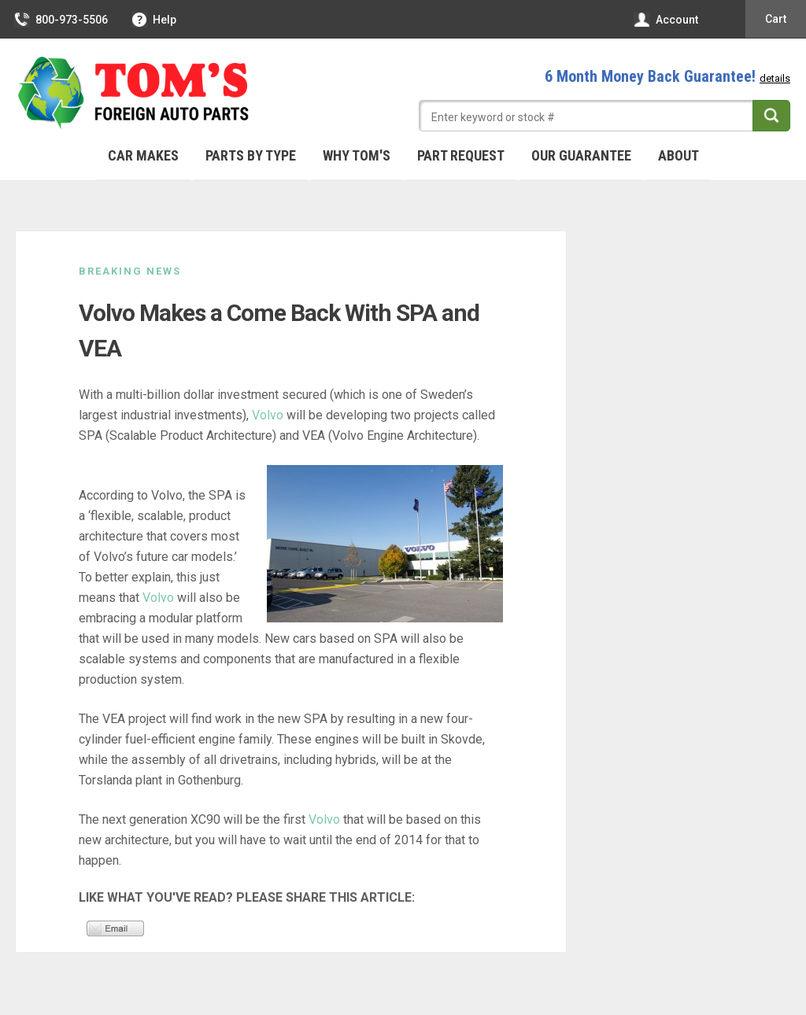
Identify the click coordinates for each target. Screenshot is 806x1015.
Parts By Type (250, 155)
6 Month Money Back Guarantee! (667, 76)
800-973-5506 (62, 20)
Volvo (267, 415)
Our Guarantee (581, 155)
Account (666, 20)
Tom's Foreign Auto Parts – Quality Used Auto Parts (134, 93)
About (678, 155)
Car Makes (143, 155)
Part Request (461, 155)
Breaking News (130, 271)
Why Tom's (356, 155)
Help (154, 20)
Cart (775, 19)
